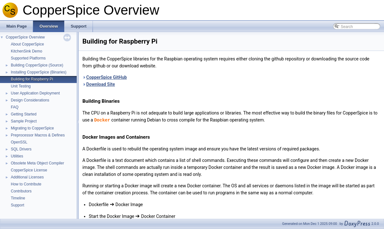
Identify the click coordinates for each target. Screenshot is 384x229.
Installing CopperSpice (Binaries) (38, 72)
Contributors (21, 191)
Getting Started (24, 114)
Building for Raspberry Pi (32, 79)
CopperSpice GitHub (106, 77)
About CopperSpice (27, 44)
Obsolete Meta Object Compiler (37, 163)
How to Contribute (26, 184)
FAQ (14, 107)
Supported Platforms (28, 58)
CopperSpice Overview (25, 37)
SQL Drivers (21, 149)
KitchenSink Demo (26, 51)
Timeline (18, 198)
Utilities (17, 156)
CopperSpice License (29, 170)
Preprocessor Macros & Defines (38, 135)
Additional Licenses (27, 177)
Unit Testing (21, 86)
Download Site (100, 84)
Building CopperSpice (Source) (37, 65)
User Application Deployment (35, 93)
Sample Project (24, 121)
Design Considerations (30, 100)
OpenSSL (19, 142)
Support (17, 205)
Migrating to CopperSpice (32, 128)
